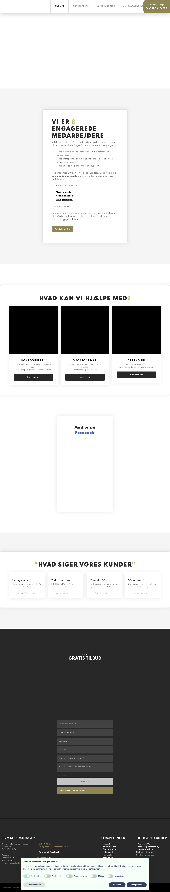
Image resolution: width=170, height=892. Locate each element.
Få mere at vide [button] (34, 885)
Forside (59, 6)
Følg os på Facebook (49, 852)
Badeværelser (109, 847)
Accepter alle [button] (136, 885)
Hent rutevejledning (13, 863)
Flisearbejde (81, 6)
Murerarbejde (106, 6)
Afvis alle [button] (117, 885)
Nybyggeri (108, 852)
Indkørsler (108, 855)
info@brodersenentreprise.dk (53, 847)
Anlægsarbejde (133, 6)
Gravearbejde (109, 849)
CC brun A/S (144, 844)
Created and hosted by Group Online (16, 887)
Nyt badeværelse (65, 196)
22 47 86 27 (45, 844)
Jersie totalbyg (145, 849)
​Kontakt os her (63, 229)
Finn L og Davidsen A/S (149, 847)
